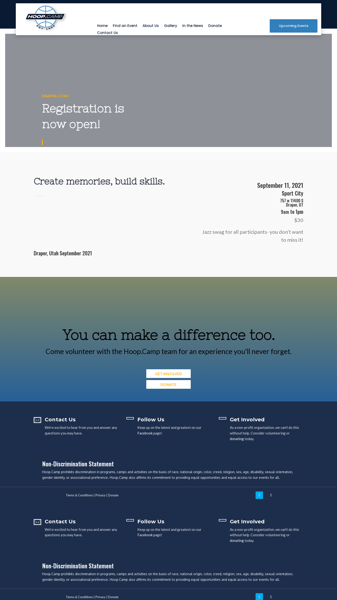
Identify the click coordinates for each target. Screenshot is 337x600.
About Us (151, 26)
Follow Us (150, 419)
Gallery (170, 26)
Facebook (145, 433)
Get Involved (168, 373)
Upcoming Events (293, 25)
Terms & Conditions (79, 495)
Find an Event (125, 26)
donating (237, 439)
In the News (192, 26)
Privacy (100, 495)
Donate (215, 26)
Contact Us (107, 33)
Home (102, 26)
